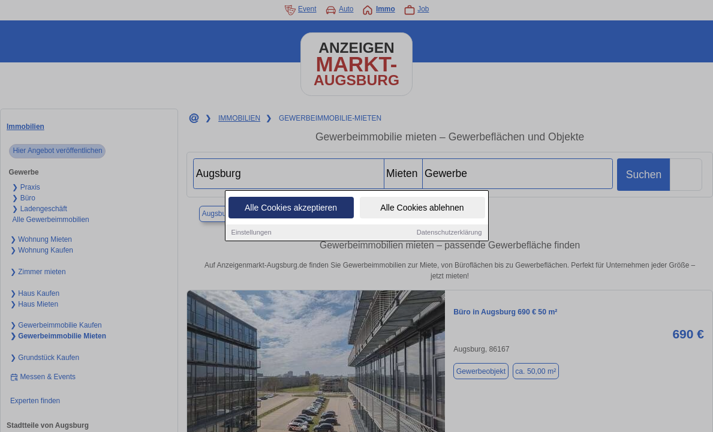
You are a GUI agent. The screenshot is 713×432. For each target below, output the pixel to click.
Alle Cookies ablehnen (422, 209)
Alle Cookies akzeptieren (291, 209)
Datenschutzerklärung (449, 234)
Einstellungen (251, 234)
